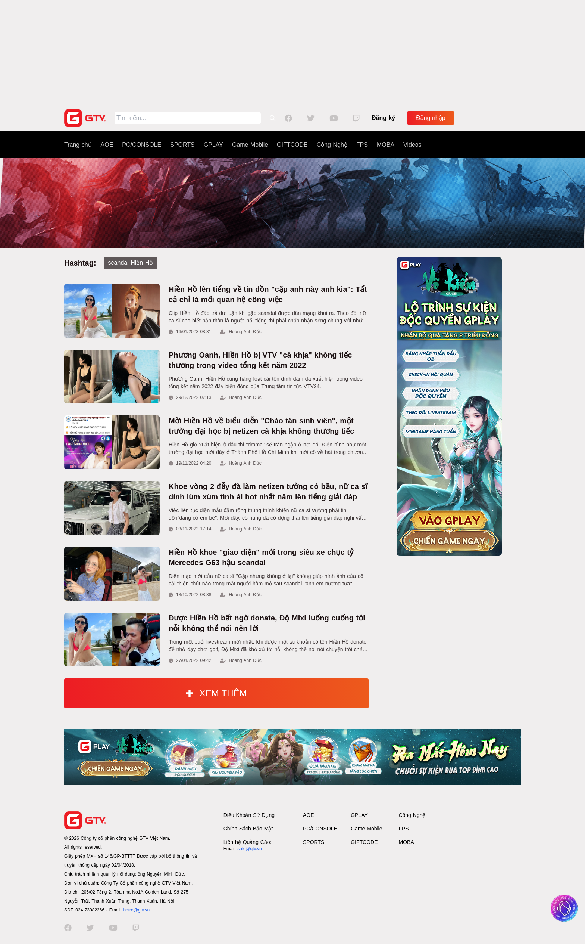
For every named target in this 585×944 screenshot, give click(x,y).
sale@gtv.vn (249, 848)
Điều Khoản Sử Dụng (249, 815)
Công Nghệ (332, 145)
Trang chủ (78, 145)
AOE (107, 145)
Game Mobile (250, 145)
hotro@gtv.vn (136, 910)
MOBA (385, 145)
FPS (362, 145)
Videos (412, 145)
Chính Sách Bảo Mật (248, 829)
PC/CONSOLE (141, 145)
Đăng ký (383, 118)
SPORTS (182, 145)
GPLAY (213, 145)
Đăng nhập (430, 118)
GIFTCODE (292, 145)
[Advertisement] (292, 52)
